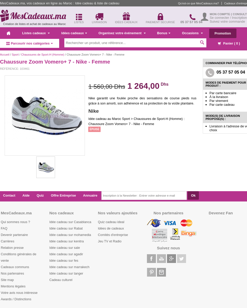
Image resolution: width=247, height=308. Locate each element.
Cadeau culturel (61, 280)
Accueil (4, 54)
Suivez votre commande (227, 21)
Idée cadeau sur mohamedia (70, 235)
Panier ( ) (229, 43)
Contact (9, 195)
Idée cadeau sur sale (64, 248)
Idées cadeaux (74, 33)
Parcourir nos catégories (29, 43)
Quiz (40, 195)
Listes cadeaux (36, 33)
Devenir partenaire (14, 235)
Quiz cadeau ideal (111, 222)
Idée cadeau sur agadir (66, 254)
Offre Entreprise (63, 195)
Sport (15, 54)
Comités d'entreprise (113, 235)
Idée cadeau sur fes (63, 260)
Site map (7, 280)
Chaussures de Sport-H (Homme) (42, 54)
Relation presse (12, 248)
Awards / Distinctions (16, 299)
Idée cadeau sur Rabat (66, 228)
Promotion (223, 33)
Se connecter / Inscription (228, 18)
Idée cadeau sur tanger (66, 273)
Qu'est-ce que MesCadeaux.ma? (198, 3)
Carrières (7, 241)
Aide (26, 195)
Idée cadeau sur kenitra (66, 241)
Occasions (192, 33)
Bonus (164, 33)
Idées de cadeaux (111, 228)
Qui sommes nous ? (15, 222)
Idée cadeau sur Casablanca (70, 222)
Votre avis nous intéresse (19, 293)
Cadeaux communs (15, 267)
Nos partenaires (12, 273)
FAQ (4, 228)
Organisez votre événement (122, 33)
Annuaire (90, 195)
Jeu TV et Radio (110, 241)
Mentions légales (13, 286)
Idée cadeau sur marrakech (69, 267)
